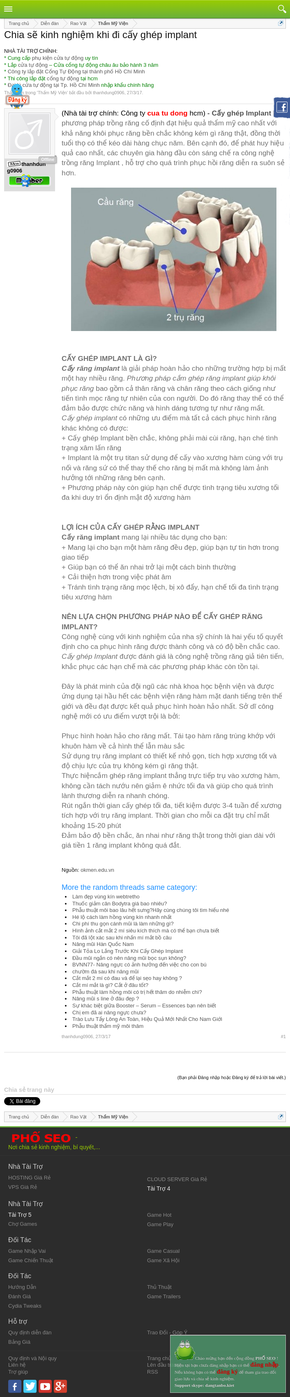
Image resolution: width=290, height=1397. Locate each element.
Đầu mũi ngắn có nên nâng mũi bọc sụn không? (129, 958)
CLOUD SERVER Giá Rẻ (177, 1179)
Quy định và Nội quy (32, 1358)
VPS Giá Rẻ (22, 1187)
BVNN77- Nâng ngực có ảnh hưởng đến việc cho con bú (139, 965)
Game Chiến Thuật (30, 1260)
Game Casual (163, 1251)
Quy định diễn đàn (29, 1332)
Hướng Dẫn (22, 1287)
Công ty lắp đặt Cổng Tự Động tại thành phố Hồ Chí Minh (76, 71)
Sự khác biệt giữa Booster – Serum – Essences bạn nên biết (144, 1005)
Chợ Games (22, 1224)
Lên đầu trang (163, 1365)
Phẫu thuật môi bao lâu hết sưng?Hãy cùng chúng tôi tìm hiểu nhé (150, 910)
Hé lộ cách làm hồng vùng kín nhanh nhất (121, 917)
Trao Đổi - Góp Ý (167, 1332)
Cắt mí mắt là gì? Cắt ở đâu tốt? (110, 985)
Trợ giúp (18, 1372)
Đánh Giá (19, 1296)
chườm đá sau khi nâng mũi (105, 971)
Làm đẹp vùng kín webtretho (106, 897)
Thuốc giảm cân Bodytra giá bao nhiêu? (119, 903)
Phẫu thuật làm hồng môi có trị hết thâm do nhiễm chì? (137, 992)
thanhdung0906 (108, 92)
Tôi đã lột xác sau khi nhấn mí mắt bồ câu (122, 937)
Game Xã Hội (163, 1260)
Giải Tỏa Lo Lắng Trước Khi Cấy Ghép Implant (127, 951)
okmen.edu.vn (97, 870)
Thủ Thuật (159, 1287)
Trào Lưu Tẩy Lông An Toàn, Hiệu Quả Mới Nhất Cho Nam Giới (147, 1019)
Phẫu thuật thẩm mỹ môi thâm (107, 1026)
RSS (152, 1372)
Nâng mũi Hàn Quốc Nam (103, 944)
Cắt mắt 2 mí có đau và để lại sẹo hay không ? (127, 978)
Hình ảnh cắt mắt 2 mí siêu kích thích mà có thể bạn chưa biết (145, 931)
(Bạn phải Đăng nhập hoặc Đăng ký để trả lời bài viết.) (231, 1077)
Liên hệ (16, 1365)
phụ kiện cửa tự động (58, 58)
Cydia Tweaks (24, 1306)
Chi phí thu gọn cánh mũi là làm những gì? (123, 924)
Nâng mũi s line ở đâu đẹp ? (105, 999)
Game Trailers (164, 1296)
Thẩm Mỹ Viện (52, 92)
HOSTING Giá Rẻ (29, 1178)
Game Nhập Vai (27, 1251)
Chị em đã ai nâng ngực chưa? (109, 1012)
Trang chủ (159, 1358)
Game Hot (159, 1215)
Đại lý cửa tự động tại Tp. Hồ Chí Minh (54, 85)
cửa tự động (33, 65)
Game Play (160, 1224)
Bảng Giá (19, 1342)
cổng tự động (63, 78)
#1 (283, 1036)
